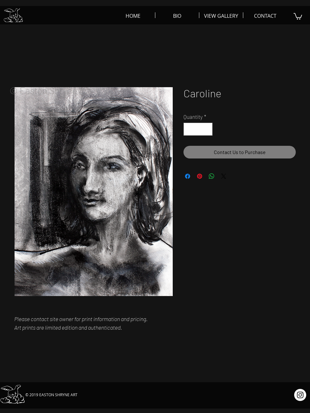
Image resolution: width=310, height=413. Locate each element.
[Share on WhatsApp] (211, 176)
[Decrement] (189, 129)
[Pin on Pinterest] (199, 176)
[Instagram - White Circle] (300, 395)
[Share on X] (223, 176)
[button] (298, 16)
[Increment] (207, 129)
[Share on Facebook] (187, 176)
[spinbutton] (198, 129)
